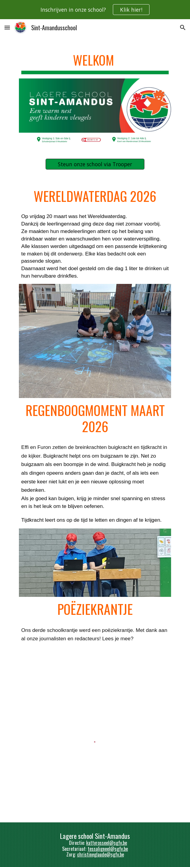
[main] (95, 61)
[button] (7, 27)
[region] (95, 9)
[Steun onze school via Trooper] (95, 164)
